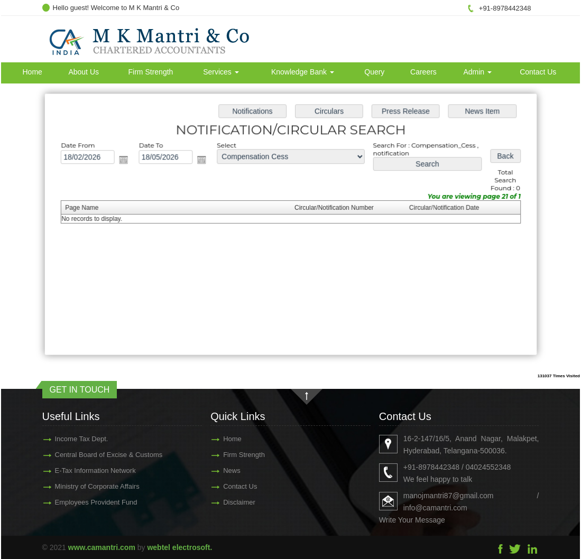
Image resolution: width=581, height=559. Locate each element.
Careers (423, 72)
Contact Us (538, 72)
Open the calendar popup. (127, 160)
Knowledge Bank (302, 72)
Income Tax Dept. (66, 439)
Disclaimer (224, 502)
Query (374, 72)
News (216, 470)
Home (32, 72)
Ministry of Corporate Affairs (81, 486)
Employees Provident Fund (80, 502)
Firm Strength (150, 72)
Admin (477, 72)
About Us (83, 72)
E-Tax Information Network (79, 470)
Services (221, 72)
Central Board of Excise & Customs (93, 455)
